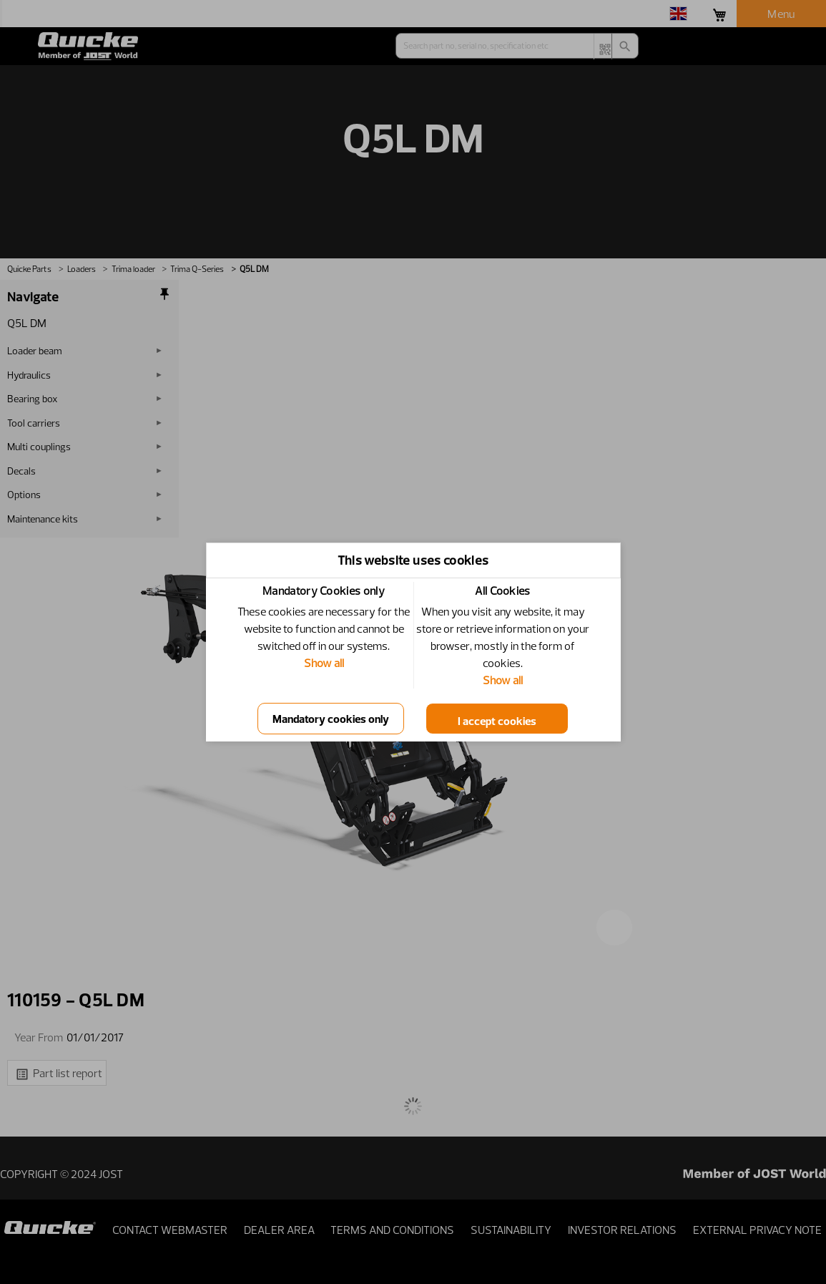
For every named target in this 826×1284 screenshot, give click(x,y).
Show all (324, 663)
